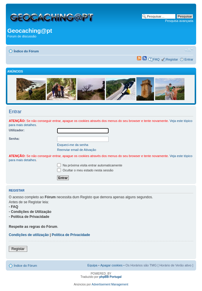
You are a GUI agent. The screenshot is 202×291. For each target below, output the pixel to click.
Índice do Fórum (26, 51)
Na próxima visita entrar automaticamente (89, 165)
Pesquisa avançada (179, 21)
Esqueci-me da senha (72, 145)
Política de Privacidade (71, 235)
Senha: (14, 138)
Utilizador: (17, 130)
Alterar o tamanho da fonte (189, 50)
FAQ (156, 59)
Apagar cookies (111, 265)
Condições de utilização (29, 235)
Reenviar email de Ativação (76, 149)
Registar (172, 59)
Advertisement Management (110, 284)
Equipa (92, 265)
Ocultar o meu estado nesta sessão (85, 170)
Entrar (188, 59)
